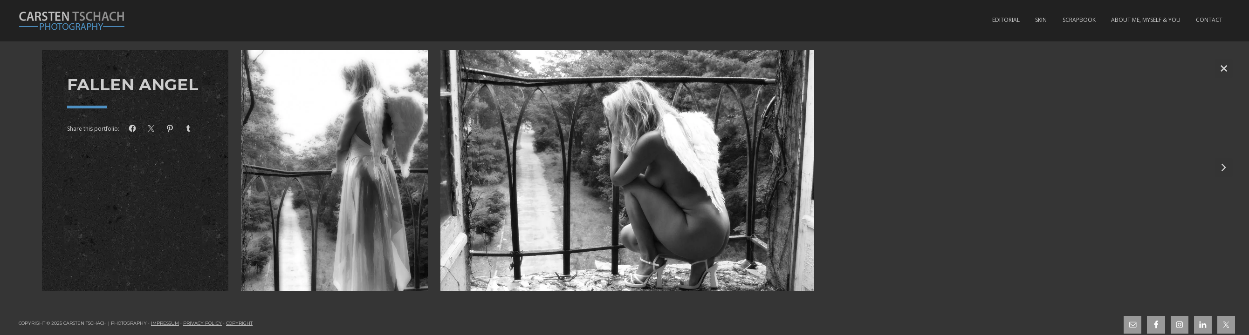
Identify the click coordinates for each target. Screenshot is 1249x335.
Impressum (165, 323)
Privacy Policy (202, 323)
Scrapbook (1079, 20)
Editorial (1006, 20)
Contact (1209, 20)
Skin (1041, 20)
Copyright (239, 323)
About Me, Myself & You (1145, 20)
